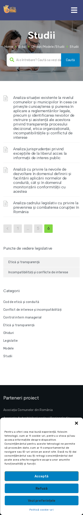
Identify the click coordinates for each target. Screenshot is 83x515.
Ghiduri (8, 333)
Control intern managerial (22, 317)
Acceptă (41, 476)
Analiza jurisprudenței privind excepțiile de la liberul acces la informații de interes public (40, 153)
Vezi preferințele (41, 501)
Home (8, 47)
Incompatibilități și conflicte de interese (38, 272)
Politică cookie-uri (41, 509)
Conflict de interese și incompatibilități (32, 310)
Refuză (42, 488)
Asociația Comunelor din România (28, 410)
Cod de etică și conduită (21, 302)
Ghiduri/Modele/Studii (47, 47)
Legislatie (10, 341)
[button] (76, 423)
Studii (7, 356)
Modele (8, 348)
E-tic (22, 47)
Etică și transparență (24, 262)
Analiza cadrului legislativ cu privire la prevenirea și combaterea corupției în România (46, 207)
